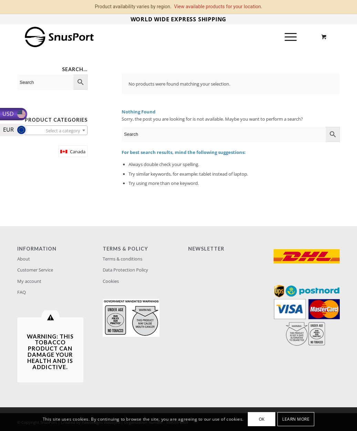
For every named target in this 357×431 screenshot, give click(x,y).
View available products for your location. (218, 6)
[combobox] (52, 130)
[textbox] (52, 130)
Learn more (295, 419)
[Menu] (288, 37)
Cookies (111, 281)
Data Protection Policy (125, 270)
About (23, 259)
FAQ (21, 292)
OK (262, 419)
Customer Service (35, 270)
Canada (77, 151)
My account (29, 281)
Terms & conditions (122, 259)
